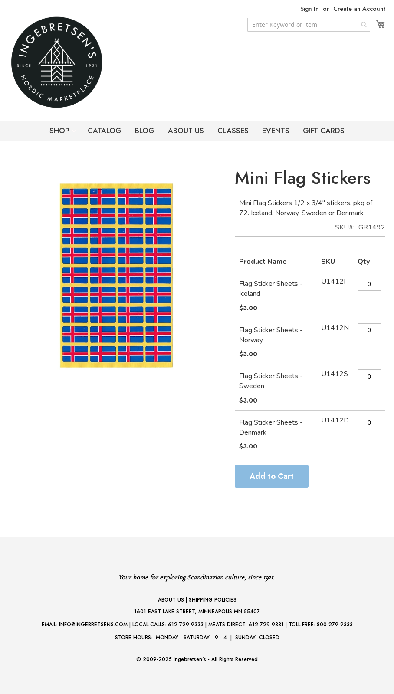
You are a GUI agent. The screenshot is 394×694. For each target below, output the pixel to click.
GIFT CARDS (324, 130)
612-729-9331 (266, 625)
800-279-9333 (335, 625)
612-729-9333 (186, 625)
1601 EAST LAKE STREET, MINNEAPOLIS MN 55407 (197, 611)
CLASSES (233, 130)
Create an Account (359, 9)
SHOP (60, 130)
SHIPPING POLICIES (212, 600)
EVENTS (275, 130)
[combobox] (308, 25)
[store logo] (74, 62)
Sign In (309, 9)
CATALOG (104, 130)
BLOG (144, 130)
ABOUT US (186, 130)
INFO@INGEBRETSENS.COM (93, 625)
